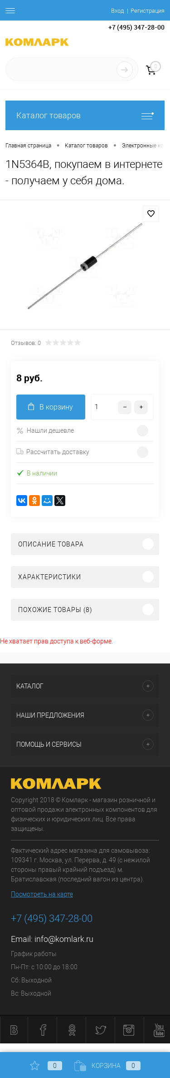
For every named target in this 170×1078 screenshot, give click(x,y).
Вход (117, 10)
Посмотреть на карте (42, 894)
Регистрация (148, 10)
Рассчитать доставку (52, 451)
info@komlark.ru (63, 939)
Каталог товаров (85, 115)
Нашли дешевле (45, 431)
